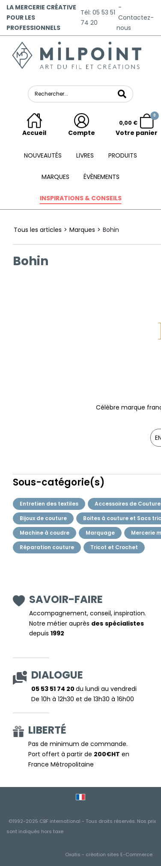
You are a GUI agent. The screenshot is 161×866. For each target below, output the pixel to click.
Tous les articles (38, 229)
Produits (122, 155)
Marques (55, 177)
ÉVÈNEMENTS (101, 177)
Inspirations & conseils (81, 198)
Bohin (111, 229)
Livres (85, 155)
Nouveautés (43, 155)
